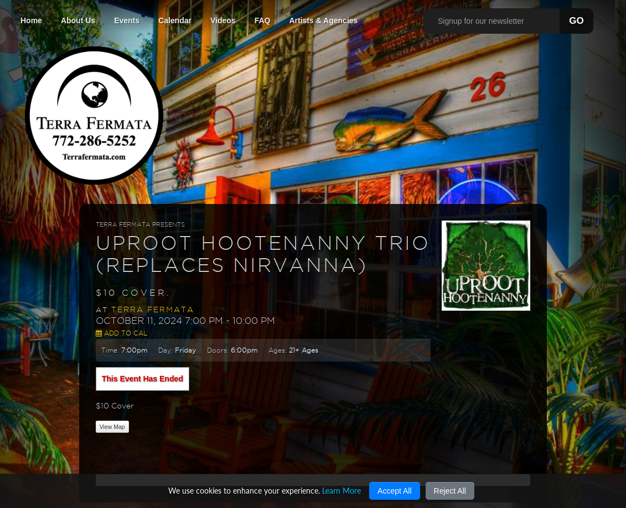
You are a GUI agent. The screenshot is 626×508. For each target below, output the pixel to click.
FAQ (263, 20)
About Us (78, 20)
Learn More (341, 490)
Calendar (175, 20)
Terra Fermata (152, 309)
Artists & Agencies (323, 20)
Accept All (394, 490)
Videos (223, 20)
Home (31, 20)
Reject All (450, 490)
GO (576, 20)
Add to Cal (121, 333)
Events (126, 20)
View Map (112, 426)
